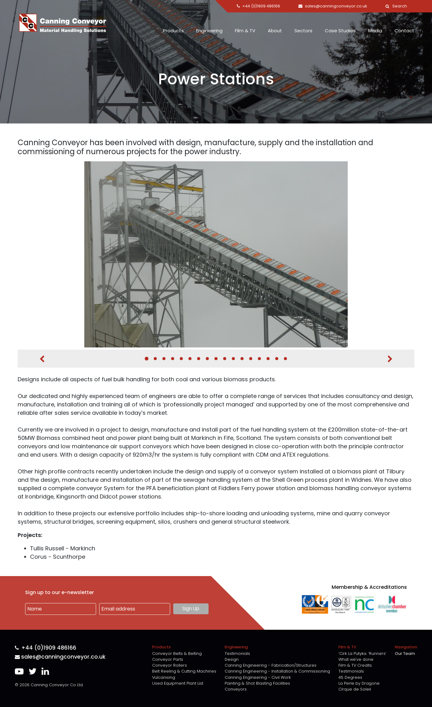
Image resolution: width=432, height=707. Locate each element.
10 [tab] (225, 358)
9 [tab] (216, 358)
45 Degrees (350, 677)
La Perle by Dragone (359, 683)
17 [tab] (285, 358)
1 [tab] (146, 358)
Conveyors (236, 689)
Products (173, 30)
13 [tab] (251, 358)
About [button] (275, 30)
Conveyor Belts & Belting (177, 653)
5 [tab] (181, 358)
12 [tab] (242, 358)
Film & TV (245, 30)
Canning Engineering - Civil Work (258, 677)
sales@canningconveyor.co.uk (60, 657)
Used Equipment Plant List (177, 683)
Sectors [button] (303, 30)
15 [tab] (268, 358)
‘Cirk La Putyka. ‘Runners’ (362, 653)
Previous (41, 359)
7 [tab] (199, 358)
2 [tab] (155, 358)
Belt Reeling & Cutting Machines (184, 671)
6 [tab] (190, 358)
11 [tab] (233, 358)
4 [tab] (172, 358)
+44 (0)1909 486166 (45, 648)
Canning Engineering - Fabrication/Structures (270, 665)
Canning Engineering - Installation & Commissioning (277, 671)
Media (375, 30)
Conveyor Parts (167, 659)
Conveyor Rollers (169, 665)
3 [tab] (164, 358)
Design (232, 659)
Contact (404, 30)
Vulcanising (163, 677)
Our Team (405, 653)
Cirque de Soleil (354, 689)
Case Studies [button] (340, 30)
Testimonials (237, 653)
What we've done (355, 659)
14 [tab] (259, 358)
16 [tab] (277, 358)
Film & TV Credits (355, 665)
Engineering (209, 30)
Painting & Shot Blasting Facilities (257, 683)
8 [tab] (207, 358)
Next (390, 359)
